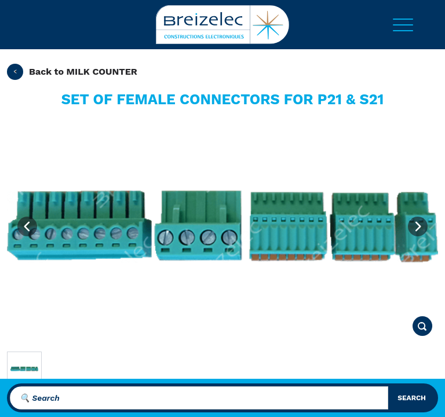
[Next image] (417, 226)
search (411, 398)
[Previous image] (27, 226)
